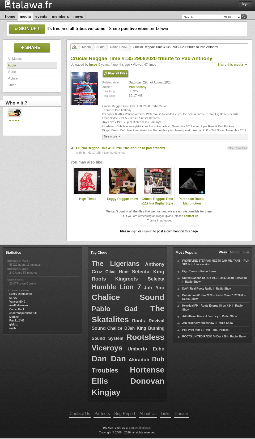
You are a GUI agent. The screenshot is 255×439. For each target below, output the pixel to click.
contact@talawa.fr (140, 427)
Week (223, 252)
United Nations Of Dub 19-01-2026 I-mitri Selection (214, 278)
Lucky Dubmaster (20, 293)
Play (230, 148)
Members (60, 16)
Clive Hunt (117, 272)
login (134, 231)
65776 (13, 297)
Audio (12, 65)
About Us (147, 413)
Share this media (230, 64)
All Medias (15, 59)
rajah (12, 328)
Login (245, 4)
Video (12, 72)
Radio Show (118, 47)
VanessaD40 (17, 301)
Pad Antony (137, 87)
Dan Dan (109, 358)
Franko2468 (16, 320)
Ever (246, 252)
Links (165, 413)
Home (10, 16)
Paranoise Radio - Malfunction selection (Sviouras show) (192, 205)
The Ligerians (115, 263)
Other (12, 85)
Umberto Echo (146, 349)
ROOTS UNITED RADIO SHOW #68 (204, 336)
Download (241, 148)
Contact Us (80, 413)
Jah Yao (154, 287)
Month (235, 252)
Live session (202, 264)
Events (41, 16)
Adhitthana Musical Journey (200, 316)
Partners (102, 413)
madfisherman (18, 305)
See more (113, 137)
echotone (14, 120)
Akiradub (139, 359)
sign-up (147, 231)
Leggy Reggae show (122, 199)
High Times (87, 199)
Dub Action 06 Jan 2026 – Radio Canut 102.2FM (212, 295)
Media (25, 16)
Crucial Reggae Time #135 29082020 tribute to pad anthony (120, 148)
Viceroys (107, 348)
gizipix (13, 324)
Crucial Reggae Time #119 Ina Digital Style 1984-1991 (157, 203)
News (78, 16)
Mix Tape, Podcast (218, 329)
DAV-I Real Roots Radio (197, 288)
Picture (13, 78)
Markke (14, 316)
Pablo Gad (115, 309)
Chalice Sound (128, 297)
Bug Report (124, 413)
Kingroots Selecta (139, 279)
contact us (191, 216)
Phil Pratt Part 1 (192, 329)
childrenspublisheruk (23, 313)
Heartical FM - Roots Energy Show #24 (207, 305)
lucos (93, 64)
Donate (181, 413)
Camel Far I (16, 309)
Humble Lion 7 (116, 287)
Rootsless (145, 337)
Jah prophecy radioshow (198, 322)
